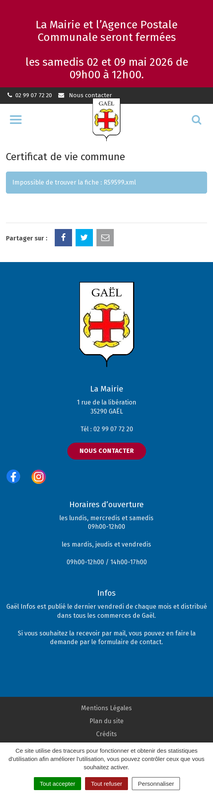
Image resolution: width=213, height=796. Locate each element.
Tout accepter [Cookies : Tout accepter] (57, 783)
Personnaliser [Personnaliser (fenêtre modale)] (156, 783)
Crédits (106, 734)
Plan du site (106, 721)
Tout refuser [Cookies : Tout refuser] (106, 783)
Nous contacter (84, 95)
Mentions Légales (106, 708)
